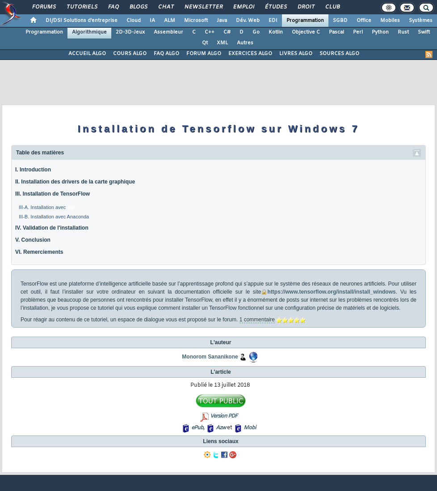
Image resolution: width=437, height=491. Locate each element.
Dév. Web (248, 20)
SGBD (340, 20)
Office (364, 20)
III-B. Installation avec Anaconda (54, 216)
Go (256, 32)
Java (222, 20)
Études (275, 7)
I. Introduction (33, 170)
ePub (197, 427)
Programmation (305, 20)
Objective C (306, 32)
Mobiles (390, 20)
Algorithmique (89, 32)
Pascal (336, 32)
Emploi (243, 7)
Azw (221, 427)
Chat (165, 7)
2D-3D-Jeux (130, 32)
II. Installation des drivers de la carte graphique (75, 182)
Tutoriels (81, 7)
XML (222, 43)
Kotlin (276, 32)
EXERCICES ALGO (250, 54)
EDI (273, 20)
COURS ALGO (130, 54)
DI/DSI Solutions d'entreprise (82, 20)
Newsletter (203, 7)
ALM (169, 20)
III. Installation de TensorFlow (52, 194)
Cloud (133, 20)
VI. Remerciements (39, 252)
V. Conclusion (32, 240)
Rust (403, 32)
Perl (358, 32)
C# (227, 32)
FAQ (113, 7)
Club (332, 7)
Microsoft (196, 20)
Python (380, 32)
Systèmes (421, 20)
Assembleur (168, 32)
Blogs (138, 7)
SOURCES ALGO (339, 54)
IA (152, 20)
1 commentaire (257, 319)
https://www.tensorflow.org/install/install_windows (332, 292)
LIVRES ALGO (295, 54)
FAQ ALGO (166, 54)
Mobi (250, 427)
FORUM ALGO (203, 54)
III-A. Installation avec (47, 207)
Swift (424, 32)
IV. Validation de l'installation (51, 228)
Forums (43, 7)
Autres (245, 43)
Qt (205, 43)
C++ (209, 32)
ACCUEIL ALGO (87, 54)
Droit (305, 7)
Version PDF (223, 416)
